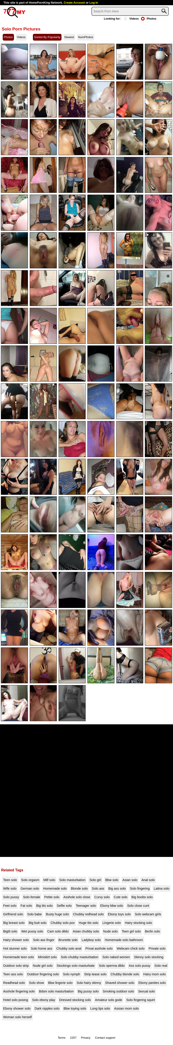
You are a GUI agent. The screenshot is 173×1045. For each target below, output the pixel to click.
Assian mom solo (126, 1008)
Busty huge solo (57, 914)
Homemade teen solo (18, 957)
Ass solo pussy (139, 965)
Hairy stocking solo (138, 923)
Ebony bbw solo (111, 905)
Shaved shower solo (119, 983)
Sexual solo (146, 991)
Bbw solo (111, 880)
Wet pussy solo (32, 931)
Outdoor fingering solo (43, 974)
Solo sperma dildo (112, 965)
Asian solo (130, 880)
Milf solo (49, 880)
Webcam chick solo (131, 948)
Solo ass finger (43, 940)
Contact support (105, 1037)
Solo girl (95, 880)
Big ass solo (117, 888)
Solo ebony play (43, 1000)
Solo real (161, 965)
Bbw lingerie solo (60, 983)
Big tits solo (44, 905)
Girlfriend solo (13, 914)
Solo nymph (71, 974)
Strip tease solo (95, 974)
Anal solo (148, 880)
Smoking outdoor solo (118, 991)
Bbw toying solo (75, 1008)
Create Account (74, 2)
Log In (93, 2)
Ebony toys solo (119, 914)
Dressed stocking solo (75, 1000)
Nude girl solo (43, 965)
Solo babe (34, 914)
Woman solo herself (17, 1017)
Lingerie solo (111, 923)
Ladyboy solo (91, 940)
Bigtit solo (10, 931)
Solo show (36, 983)
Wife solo (9, 888)
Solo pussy (11, 897)
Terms (62, 1037)
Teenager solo (86, 905)
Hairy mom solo (154, 974)
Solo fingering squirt (140, 1000)
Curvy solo (102, 897)
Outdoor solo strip (16, 965)
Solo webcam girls (148, 914)
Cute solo (120, 897)
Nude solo (110, 931)
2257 (73, 1037)
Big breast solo (14, 923)
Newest (69, 37)
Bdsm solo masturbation (56, 991)
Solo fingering (140, 888)
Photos (148, 18)
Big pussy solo (88, 991)
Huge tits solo (88, 923)
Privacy (86, 1037)
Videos (131, 18)
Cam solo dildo (58, 931)
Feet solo (9, 905)
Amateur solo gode (108, 1000)
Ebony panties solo (152, 983)
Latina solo (161, 888)
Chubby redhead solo (88, 914)
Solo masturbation (72, 880)
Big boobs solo (142, 897)
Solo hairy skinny (89, 983)
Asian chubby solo (86, 931)
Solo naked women (116, 957)
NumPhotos (85, 37)
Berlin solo (152, 931)
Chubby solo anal (68, 948)
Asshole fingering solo (19, 991)
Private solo (157, 948)
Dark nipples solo (47, 1008)
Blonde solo (79, 888)
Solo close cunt (138, 905)
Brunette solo (68, 940)
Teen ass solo (13, 974)
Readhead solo (14, 983)
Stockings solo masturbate (76, 965)
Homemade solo (55, 888)
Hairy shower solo (16, 940)
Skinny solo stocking (148, 957)
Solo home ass (41, 948)
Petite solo (51, 897)
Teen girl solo (131, 931)
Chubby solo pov (62, 923)
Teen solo (10, 880)
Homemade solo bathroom (124, 940)
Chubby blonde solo (125, 974)
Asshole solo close (77, 897)
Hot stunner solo (15, 948)
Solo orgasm (30, 880)
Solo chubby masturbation (79, 957)
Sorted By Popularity (47, 37)
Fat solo (26, 905)
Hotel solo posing (15, 1000)
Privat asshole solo (99, 948)
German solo (29, 888)
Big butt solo (37, 923)
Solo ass (98, 888)
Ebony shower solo (17, 1008)
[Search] (130, 11)
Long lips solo (100, 1008)
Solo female (31, 897)
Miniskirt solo (47, 957)
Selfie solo (64, 905)
